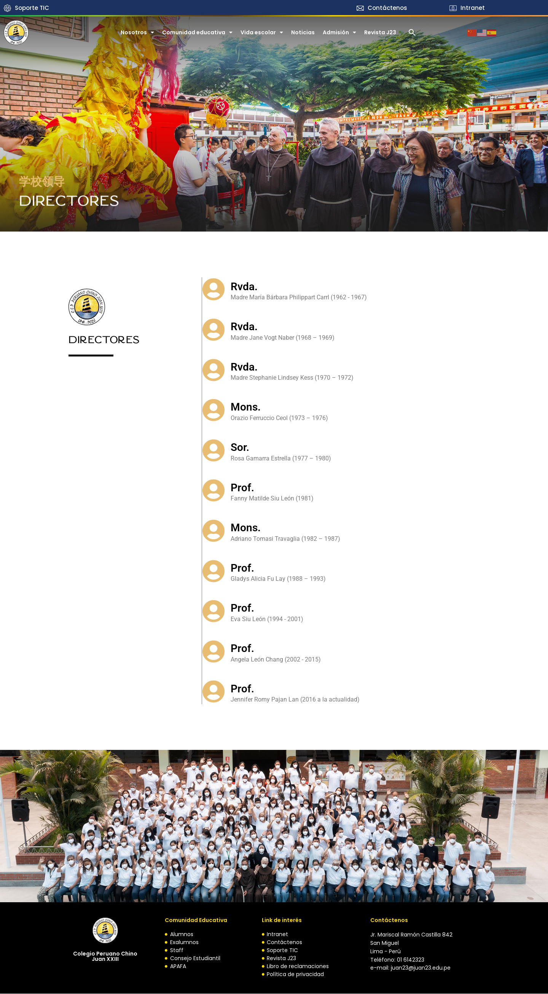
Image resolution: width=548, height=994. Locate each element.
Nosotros (137, 32)
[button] (412, 32)
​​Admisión (339, 32)
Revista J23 (380, 32)
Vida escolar (262, 32)
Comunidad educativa (197, 32)
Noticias (303, 32)
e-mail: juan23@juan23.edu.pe (410, 968)
